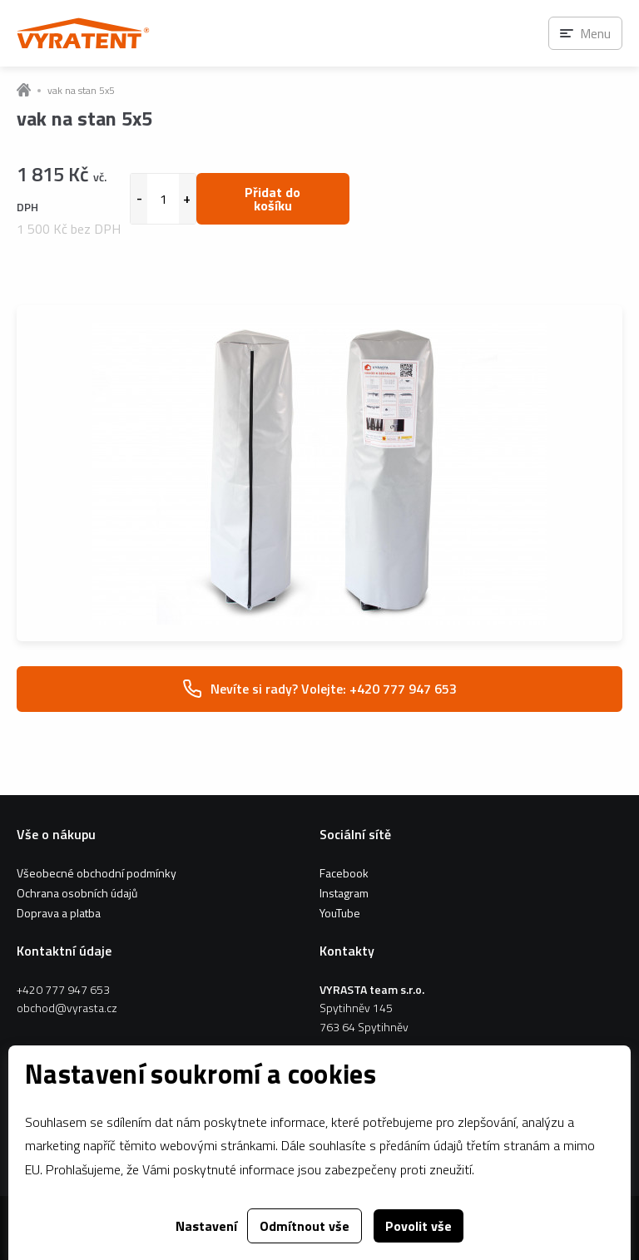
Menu (595, 33)
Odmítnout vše (304, 1226)
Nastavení (206, 1226)
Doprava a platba (59, 913)
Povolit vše (418, 1226)
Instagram (344, 893)
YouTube (340, 913)
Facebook (344, 873)
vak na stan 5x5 (81, 90)
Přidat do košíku (272, 198)
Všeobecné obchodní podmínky (96, 873)
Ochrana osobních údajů (77, 893)
